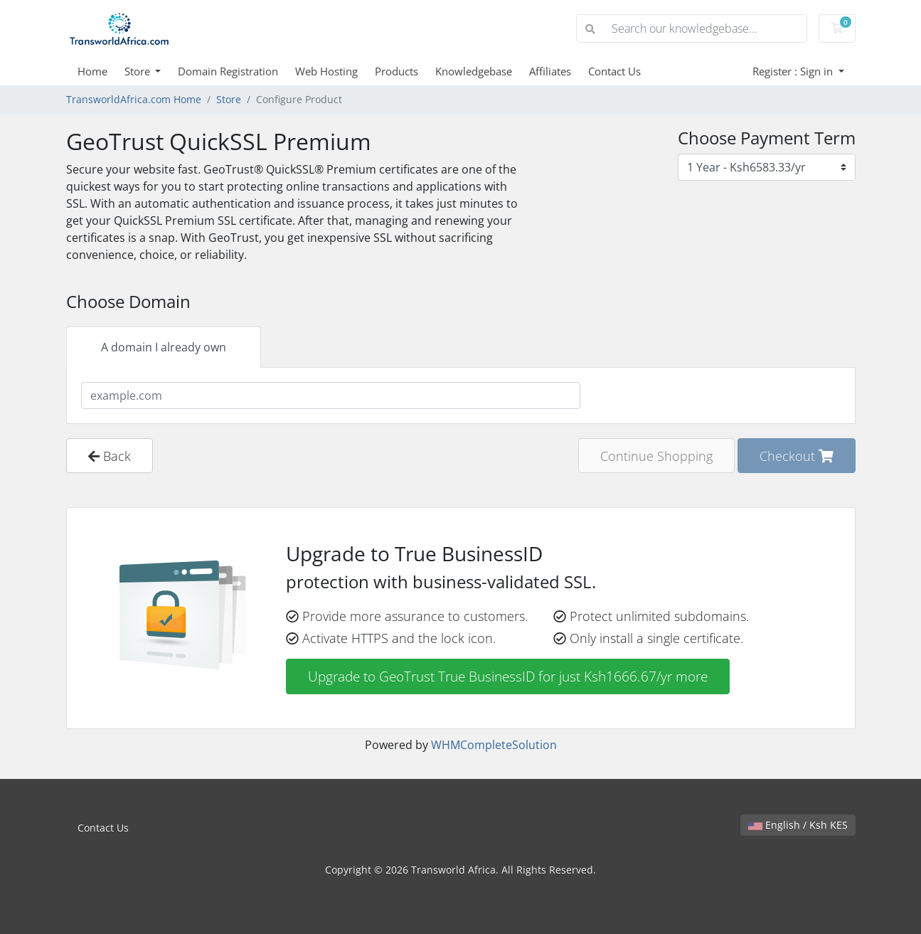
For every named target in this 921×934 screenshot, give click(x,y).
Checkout (797, 456)
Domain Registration (228, 71)
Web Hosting (326, 71)
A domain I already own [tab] (163, 347)
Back (109, 456)
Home (92, 71)
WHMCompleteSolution (494, 745)
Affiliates (550, 71)
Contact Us (614, 71)
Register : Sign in (794, 71)
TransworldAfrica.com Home (133, 99)
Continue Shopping (656, 456)
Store (138, 71)
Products (396, 71)
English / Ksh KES (798, 825)
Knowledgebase (473, 71)
